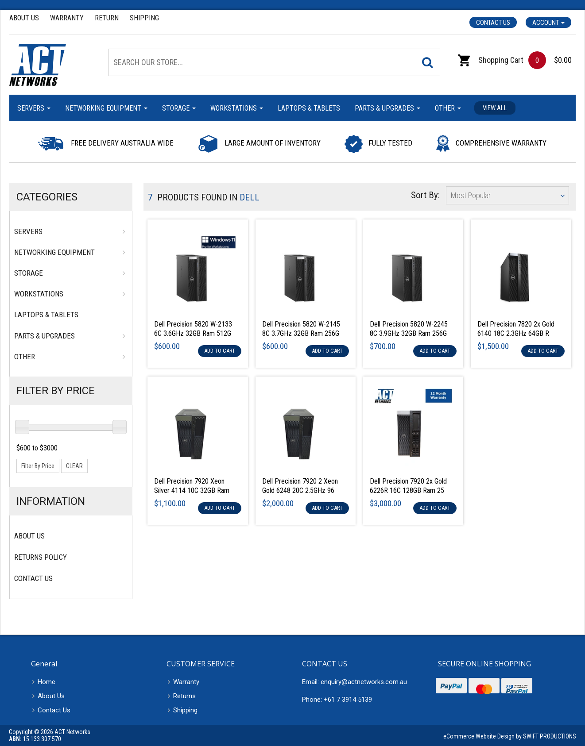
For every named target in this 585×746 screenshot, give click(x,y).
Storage (179, 108)
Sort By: (425, 195)
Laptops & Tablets (309, 108)
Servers (33, 108)
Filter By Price (55, 390)
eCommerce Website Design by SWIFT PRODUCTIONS (509, 736)
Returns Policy (40, 557)
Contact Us (493, 23)
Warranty (67, 18)
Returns (184, 696)
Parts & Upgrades (387, 108)
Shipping (144, 18)
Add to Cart (219, 350)
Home (46, 682)
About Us (24, 18)
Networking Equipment (106, 108)
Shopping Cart (490, 60)
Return (107, 18)
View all (495, 108)
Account (548, 23)
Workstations (236, 108)
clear (74, 465)
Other (448, 108)
